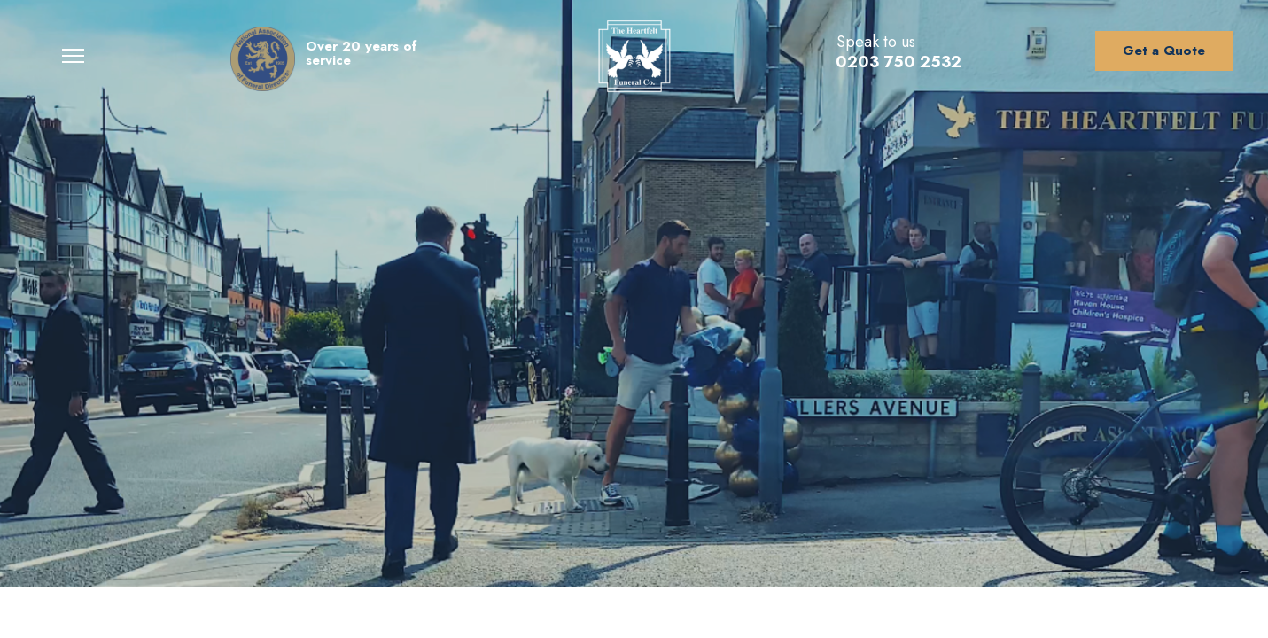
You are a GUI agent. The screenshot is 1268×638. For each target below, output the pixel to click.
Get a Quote (1164, 50)
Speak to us (875, 41)
